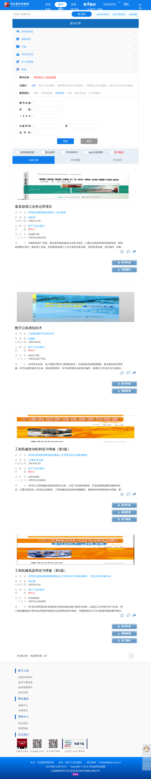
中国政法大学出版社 (96, 85)
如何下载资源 (119, 14)
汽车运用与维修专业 (100, 576)
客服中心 (23, 705)
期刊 (60, 9)
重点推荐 (50, 152)
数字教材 (90, 4)
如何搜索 (133, 14)
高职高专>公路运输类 (45, 77)
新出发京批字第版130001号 (85, 770)
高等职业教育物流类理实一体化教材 (47, 212)
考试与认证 (24, 54)
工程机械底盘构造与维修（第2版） (41, 570)
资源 (73, 4)
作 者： (26, 109)
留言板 (75, 9)
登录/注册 (140, 10)
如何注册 (23, 692)
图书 (60, 4)
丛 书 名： (26, 132)
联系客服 (23, 728)
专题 (48, 9)
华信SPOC (109, 4)
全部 (33, 85)
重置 (89, 141)
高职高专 (23, 39)
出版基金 (23, 710)
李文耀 (31, 581)
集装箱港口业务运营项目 (33, 206)
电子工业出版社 (47, 85)
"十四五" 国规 (94, 9)
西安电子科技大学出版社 (70, 85)
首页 (48, 4)
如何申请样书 (103, 14)
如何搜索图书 (25, 687)
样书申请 (124, 262)
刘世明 (31, 217)
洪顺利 (31, 338)
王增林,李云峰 (35, 460)
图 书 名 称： (26, 103)
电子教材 (124, 519)
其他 (21, 69)
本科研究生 (24, 31)
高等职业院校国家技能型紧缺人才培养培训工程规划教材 (57, 455)
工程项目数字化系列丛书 (41, 333)
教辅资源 (124, 391)
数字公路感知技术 (28, 328)
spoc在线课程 (96, 152)
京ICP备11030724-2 (56, 766)
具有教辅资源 (27, 152)
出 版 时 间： (26, 126)
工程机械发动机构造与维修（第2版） (43, 449)
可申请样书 (72, 152)
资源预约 (124, 269)
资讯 (126, 4)
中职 (21, 46)
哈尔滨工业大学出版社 (121, 85)
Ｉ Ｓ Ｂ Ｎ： (26, 116)
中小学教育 (24, 61)
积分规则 (23, 723)
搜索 (82, 14)
